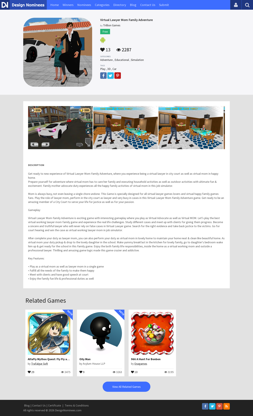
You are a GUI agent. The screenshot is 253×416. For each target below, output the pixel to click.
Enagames (140, 363)
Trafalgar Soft (39, 363)
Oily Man (85, 359)
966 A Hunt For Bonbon (146, 359)
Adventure (106, 60)
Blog (133, 5)
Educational (122, 60)
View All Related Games (126, 387)
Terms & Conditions (77, 405)
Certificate (54, 405)
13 (105, 48)
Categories (102, 5)
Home (54, 5)
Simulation (137, 60)
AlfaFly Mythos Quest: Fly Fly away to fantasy (57, 359)
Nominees (84, 5)
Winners (68, 5)
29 (31, 371)
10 (134, 371)
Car (114, 69)
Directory (119, 5)
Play (102, 69)
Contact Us (147, 5)
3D (109, 69)
